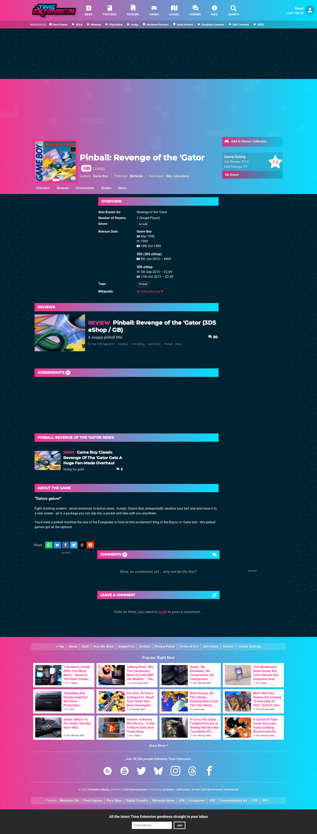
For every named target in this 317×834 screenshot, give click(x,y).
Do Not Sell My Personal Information (215, 789)
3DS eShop (138, 344)
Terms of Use (189, 646)
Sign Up (299, 12)
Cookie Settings (249, 646)
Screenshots (85, 188)
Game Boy (100, 176)
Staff (85, 646)
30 (213, 337)
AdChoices (183, 789)
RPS (266, 801)
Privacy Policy (164, 646)
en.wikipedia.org (150, 291)
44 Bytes (168, 789)
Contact (144, 646)
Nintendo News (163, 801)
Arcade (143, 224)
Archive (228, 646)
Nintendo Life (69, 801)
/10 (245, 162)
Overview (43, 188)
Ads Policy (210, 646)
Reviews (63, 188)
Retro (178, 344)
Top (60, 646)
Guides (106, 188)
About (73, 646)
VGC (212, 801)
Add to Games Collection (245, 142)
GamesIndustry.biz (233, 801)
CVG (255, 801)
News (122, 188)
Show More (158, 746)
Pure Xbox (114, 801)
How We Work (103, 646)
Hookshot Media (98, 789)
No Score (232, 175)
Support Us (126, 646)
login (163, 612)
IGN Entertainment (136, 789)
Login (289, 12)
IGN (181, 801)
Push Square (93, 801)
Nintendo (136, 176)
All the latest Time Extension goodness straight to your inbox (158, 816)
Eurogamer (197, 801)
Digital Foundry (137, 801)
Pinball (143, 284)
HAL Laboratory (177, 176)
